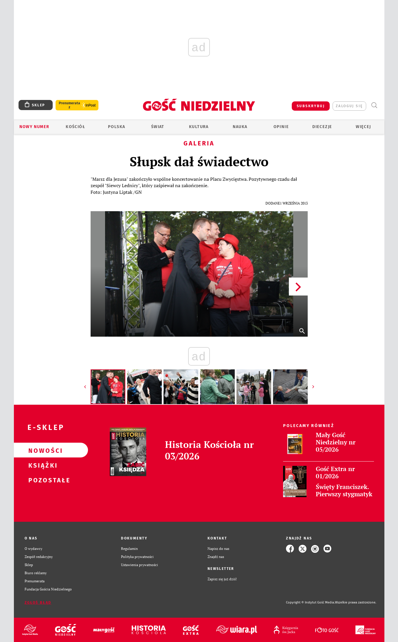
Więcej (363, 126)
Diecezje (322, 126)
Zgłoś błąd (38, 603)
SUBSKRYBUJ (311, 106)
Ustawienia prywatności (139, 564)
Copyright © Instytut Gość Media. (310, 602)
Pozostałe (41, 480)
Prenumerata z (69, 105)
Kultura (199, 126)
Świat (157, 126)
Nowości (41, 450)
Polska (116, 126)
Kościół (75, 126)
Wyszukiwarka (374, 105)
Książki (41, 465)
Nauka (240, 126)
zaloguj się (349, 106)
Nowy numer (34, 126)
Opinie (281, 126)
